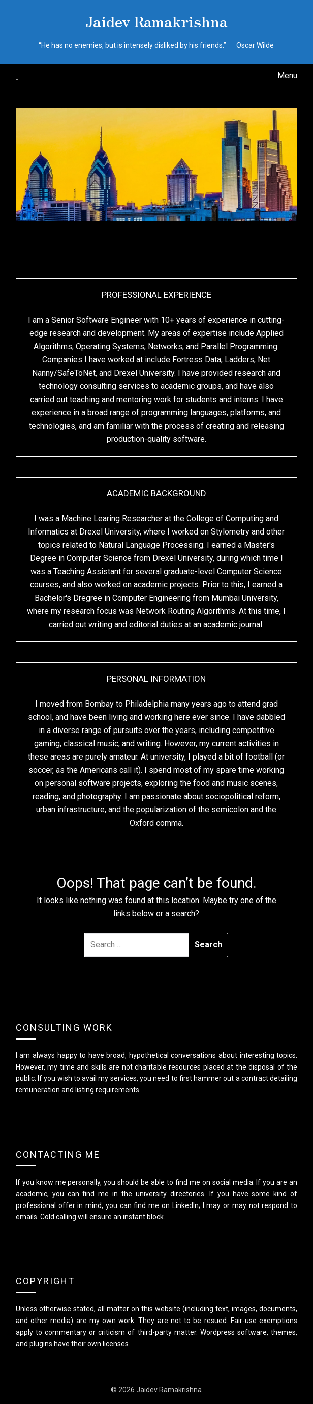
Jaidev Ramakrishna (156, 21)
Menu (287, 75)
